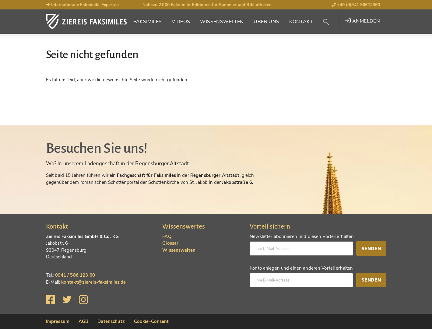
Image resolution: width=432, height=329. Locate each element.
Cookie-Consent (151, 321)
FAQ (166, 236)
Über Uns (266, 21)
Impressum (57, 321)
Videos (181, 21)
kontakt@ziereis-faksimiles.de (93, 282)
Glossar (170, 243)
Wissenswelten (222, 21)
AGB (83, 321)
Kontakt (301, 21)
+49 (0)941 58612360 (356, 5)
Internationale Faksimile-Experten (82, 5)
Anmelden (362, 21)
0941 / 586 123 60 (75, 275)
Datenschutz (111, 321)
